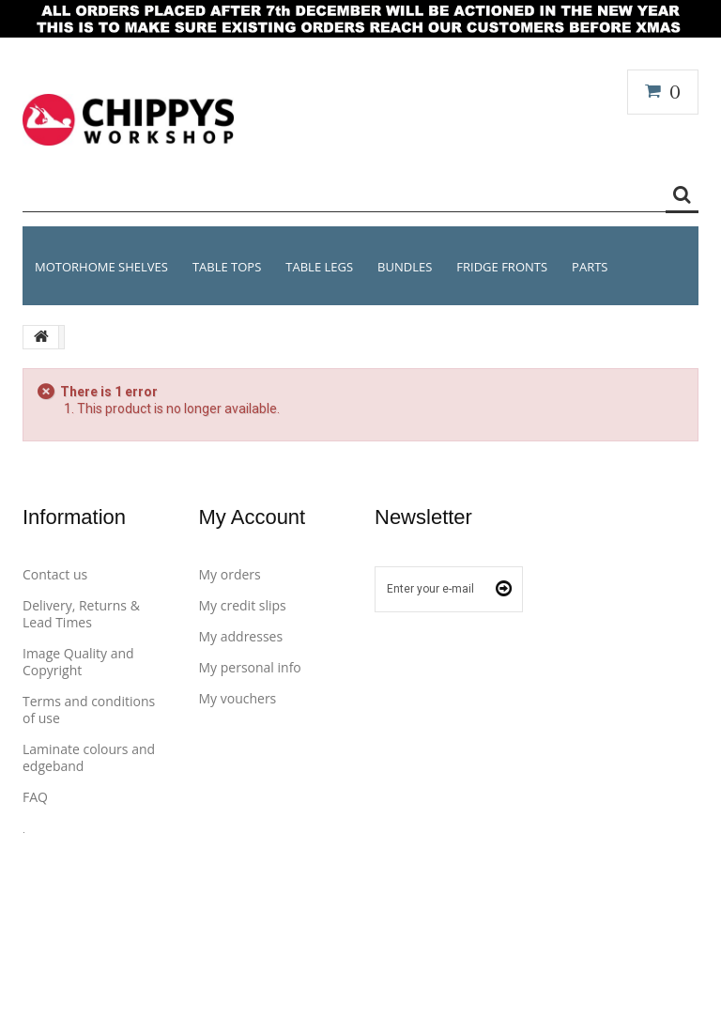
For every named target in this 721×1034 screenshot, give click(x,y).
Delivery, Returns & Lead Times (81, 613)
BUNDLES (404, 266)
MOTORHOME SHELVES (101, 266)
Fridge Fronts (501, 266)
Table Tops (226, 266)
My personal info (250, 667)
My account (252, 517)
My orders (230, 574)
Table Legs (319, 266)
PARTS (589, 266)
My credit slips (242, 605)
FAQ (35, 797)
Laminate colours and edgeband (89, 757)
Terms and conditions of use (89, 709)
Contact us (55, 574)
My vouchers (238, 698)
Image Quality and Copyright (78, 661)
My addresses (241, 636)
